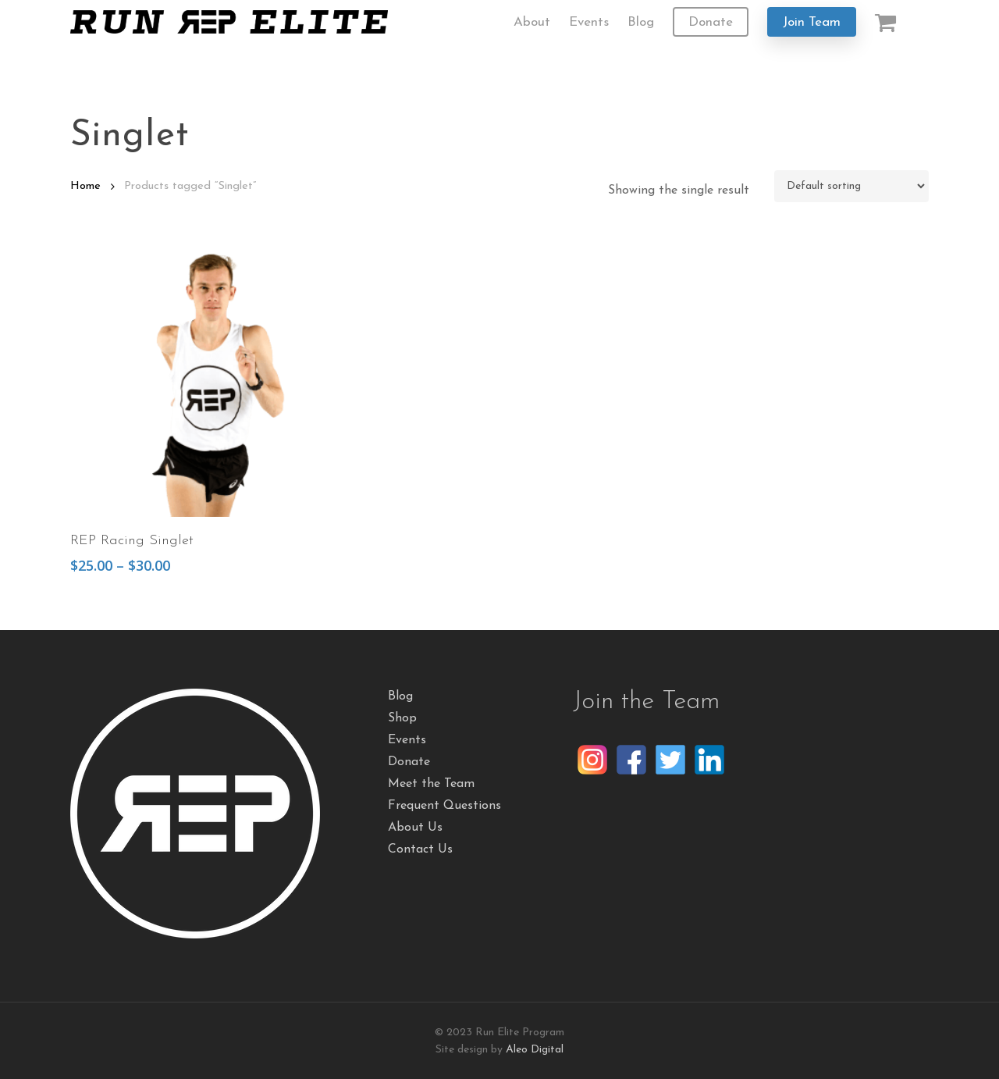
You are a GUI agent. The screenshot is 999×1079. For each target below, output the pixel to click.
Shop (402, 718)
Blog (400, 696)
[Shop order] (851, 186)
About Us (415, 827)
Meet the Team (431, 784)
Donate (409, 762)
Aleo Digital (534, 1050)
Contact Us (420, 849)
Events (407, 740)
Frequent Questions (444, 805)
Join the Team (646, 701)
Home (85, 186)
